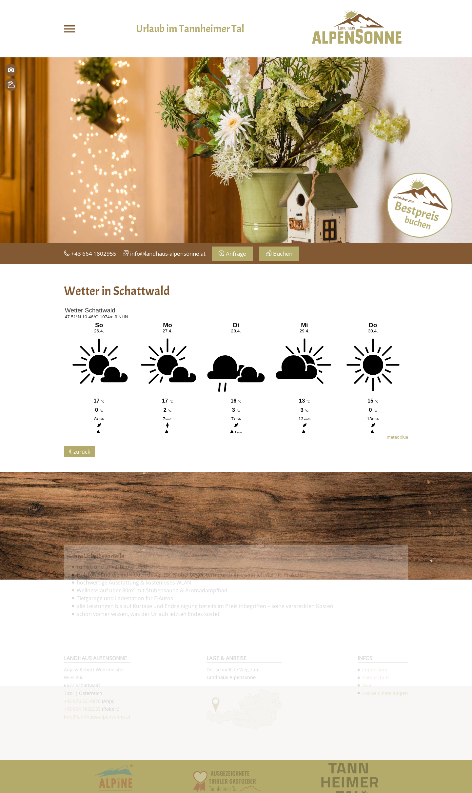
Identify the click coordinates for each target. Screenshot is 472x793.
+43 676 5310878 (82, 766)
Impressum (374, 734)
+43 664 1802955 (93, 253)
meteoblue (397, 437)
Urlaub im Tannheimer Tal (190, 28)
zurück (81, 451)
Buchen (282, 253)
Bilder (11, 70)
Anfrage (236, 253)
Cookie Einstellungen (385, 758)
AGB (366, 750)
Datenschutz (376, 742)
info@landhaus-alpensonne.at (168, 253)
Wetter (11, 84)
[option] (236, 150)
